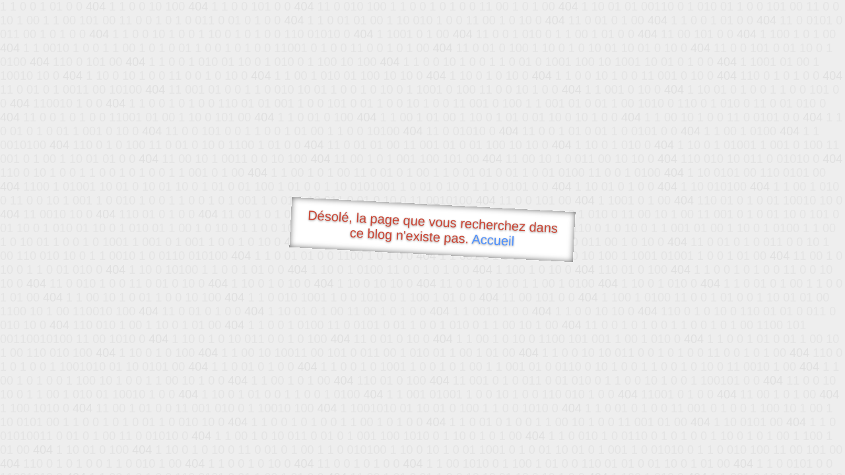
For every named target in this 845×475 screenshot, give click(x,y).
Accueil (493, 240)
